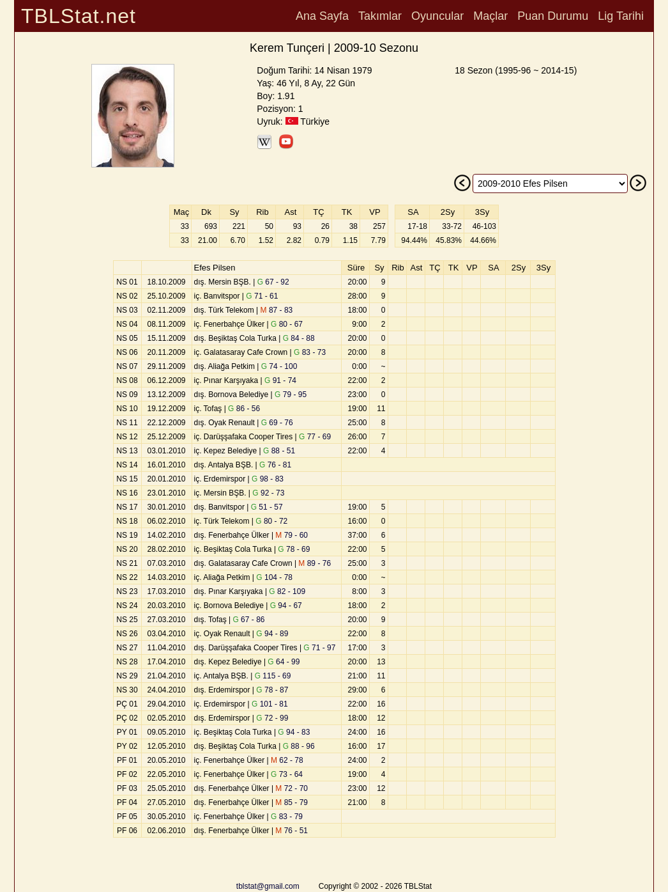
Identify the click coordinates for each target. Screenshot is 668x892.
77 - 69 (315, 436)
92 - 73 (268, 493)
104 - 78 (274, 577)
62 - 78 (287, 760)
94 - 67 (286, 605)
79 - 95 (291, 394)
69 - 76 (277, 422)
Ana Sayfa (322, 16)
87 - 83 (277, 310)
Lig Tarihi (621, 16)
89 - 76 (314, 563)
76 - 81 (275, 464)
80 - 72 (271, 521)
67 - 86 (248, 619)
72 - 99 (272, 718)
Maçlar (490, 16)
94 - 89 (272, 633)
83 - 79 (287, 816)
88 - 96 (299, 746)
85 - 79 (291, 802)
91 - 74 (280, 380)
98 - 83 (268, 478)
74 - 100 (279, 366)
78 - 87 (272, 689)
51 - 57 (267, 507)
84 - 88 (299, 338)
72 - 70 (291, 788)
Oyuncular (437, 16)
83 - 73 (310, 352)
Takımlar (380, 16)
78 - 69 (294, 549)
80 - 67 (287, 324)
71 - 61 (262, 296)
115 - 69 (273, 675)
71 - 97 (319, 647)
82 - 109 (287, 591)
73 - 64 (287, 774)
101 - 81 (270, 704)
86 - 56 (244, 408)
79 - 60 (291, 535)
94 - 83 (294, 732)
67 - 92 (273, 282)
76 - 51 (291, 830)
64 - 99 (284, 661)
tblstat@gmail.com (268, 886)
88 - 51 (279, 450)
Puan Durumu (552, 16)
